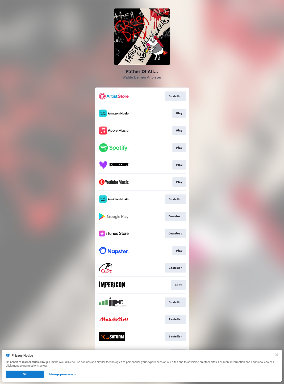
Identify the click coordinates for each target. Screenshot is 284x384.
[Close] (276, 355)
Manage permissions (62, 374)
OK (25, 374)
